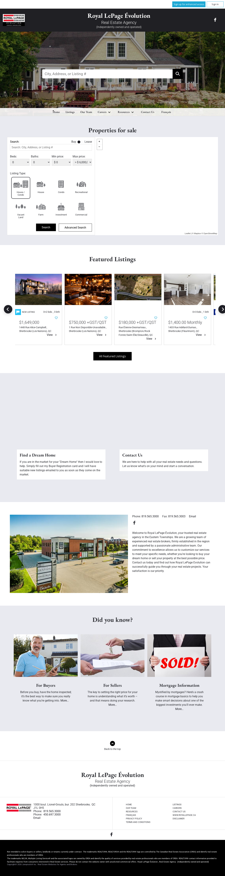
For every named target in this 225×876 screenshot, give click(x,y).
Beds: (13, 156)
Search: (14, 141)
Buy (73, 141)
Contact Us (147, 112)
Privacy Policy (134, 818)
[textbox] (107, 74)
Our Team (86, 112)
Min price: (58, 156)
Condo (61, 192)
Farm (40, 214)
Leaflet (188, 233)
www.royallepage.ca (184, 815)
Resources (124, 112)
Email (192, 516)
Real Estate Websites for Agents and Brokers (57, 864)
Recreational (81, 192)
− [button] (99, 147)
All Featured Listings (112, 356)
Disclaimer (178, 818)
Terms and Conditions (138, 822)
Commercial (81, 214)
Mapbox (197, 233)
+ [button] (99, 141)
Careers (102, 112)
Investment (61, 214)
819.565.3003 (176, 516)
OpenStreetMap (210, 233)
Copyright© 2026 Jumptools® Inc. (22, 864)
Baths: (35, 156)
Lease (88, 141)
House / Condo (21, 193)
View (54, 335)
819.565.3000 (150, 516)
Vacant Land (20, 216)
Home (56, 112)
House (41, 192)
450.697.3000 (52, 814)
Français (166, 112)
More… (64, 700)
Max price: (79, 156)
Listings (70, 112)
